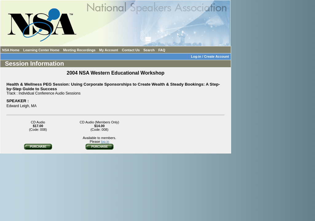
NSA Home (10, 50)
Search (149, 50)
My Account (108, 50)
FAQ (161, 50)
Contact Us (131, 50)
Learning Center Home (41, 50)
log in (105, 141)
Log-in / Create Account (211, 56)
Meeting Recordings (79, 50)
